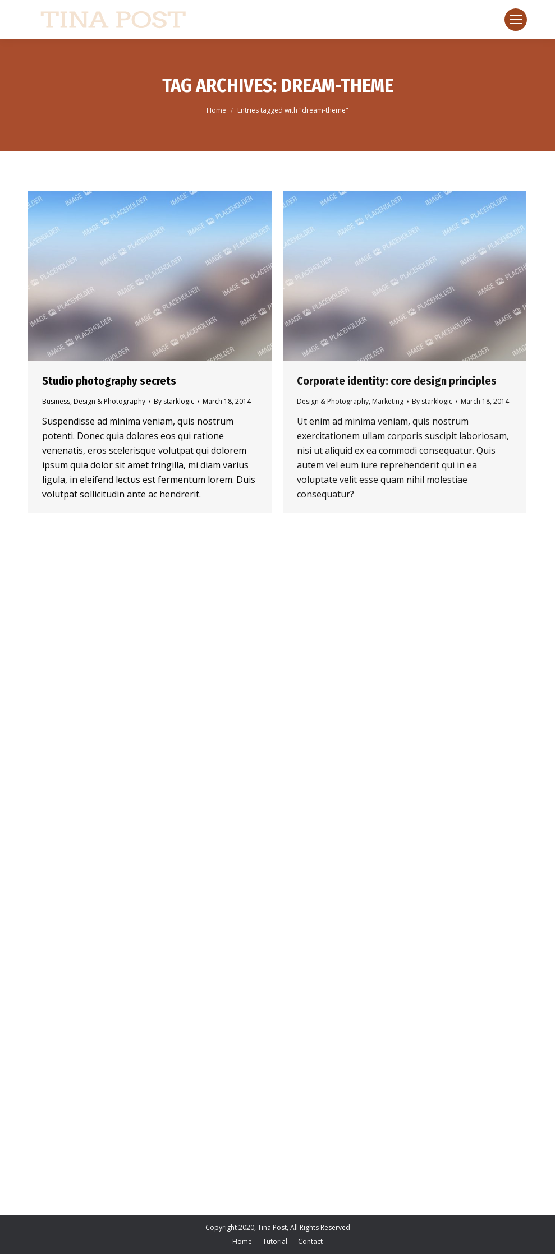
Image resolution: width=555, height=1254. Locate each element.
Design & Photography (109, 401)
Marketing (387, 401)
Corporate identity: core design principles (397, 381)
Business (56, 401)
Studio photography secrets (109, 381)
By (174, 401)
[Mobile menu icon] (515, 19)
